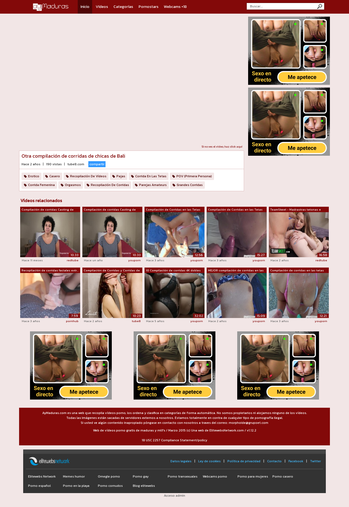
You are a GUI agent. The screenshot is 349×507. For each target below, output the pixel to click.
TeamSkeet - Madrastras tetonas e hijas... (295, 209)
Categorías (123, 7)
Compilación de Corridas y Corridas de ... (112, 270)
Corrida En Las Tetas (150, 176)
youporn (134, 260)
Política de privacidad (243, 461)
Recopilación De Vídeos (88, 176)
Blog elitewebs (144, 485)
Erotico (33, 176)
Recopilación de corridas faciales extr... (50, 270)
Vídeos (102, 7)
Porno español (39, 485)
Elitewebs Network (42, 476)
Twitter (315, 461)
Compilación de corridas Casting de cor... (48, 209)
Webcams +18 (175, 7)
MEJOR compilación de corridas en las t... (236, 270)
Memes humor (74, 476)
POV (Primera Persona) (194, 176)
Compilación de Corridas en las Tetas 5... (235, 209)
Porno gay (141, 476)
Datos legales (180, 461)
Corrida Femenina (41, 184)
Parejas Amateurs (153, 184)
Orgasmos (73, 184)
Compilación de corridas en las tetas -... (297, 270)
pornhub (72, 321)
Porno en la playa (76, 485)
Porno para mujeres (252, 476)
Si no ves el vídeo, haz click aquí (221, 147)
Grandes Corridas (190, 184)
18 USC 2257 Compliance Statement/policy (174, 440)
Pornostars (148, 7)
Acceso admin (174, 495)
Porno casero (282, 476)
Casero (54, 176)
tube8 (136, 321)
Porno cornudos (110, 485)
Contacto (274, 461)
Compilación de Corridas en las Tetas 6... (173, 209)
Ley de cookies (209, 461)
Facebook (295, 461)
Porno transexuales (182, 476)
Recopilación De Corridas (110, 184)
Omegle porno (109, 476)
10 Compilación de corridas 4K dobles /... (173, 270)
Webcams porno (215, 476)
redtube (73, 260)
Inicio (84, 7)
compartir (96, 164)
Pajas (120, 176)
